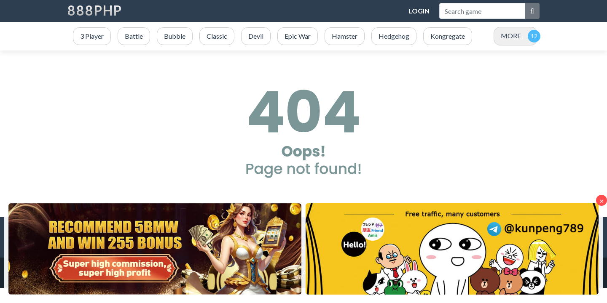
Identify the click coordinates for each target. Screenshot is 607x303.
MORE (511, 36)
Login (419, 11)
